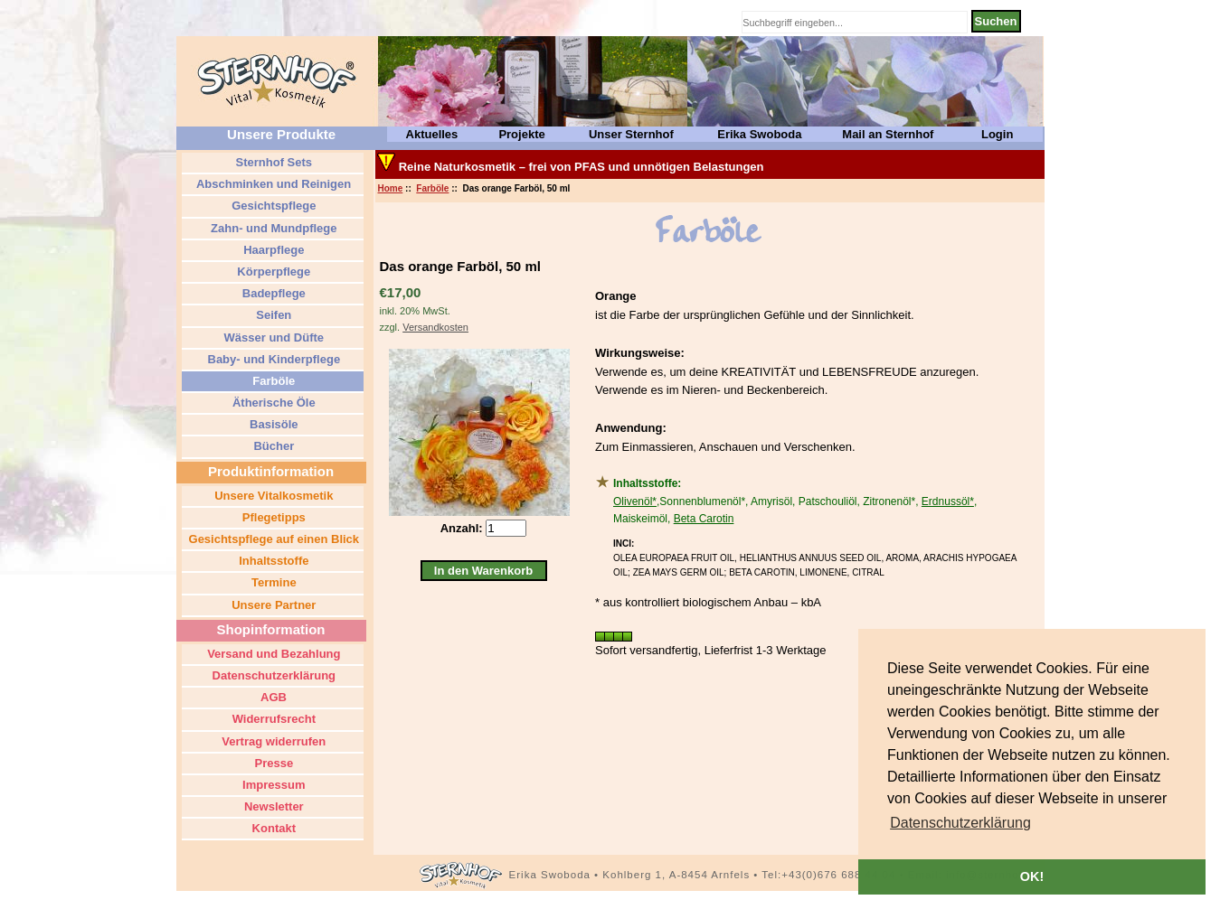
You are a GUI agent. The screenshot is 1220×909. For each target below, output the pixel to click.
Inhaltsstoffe (272, 560)
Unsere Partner (273, 605)
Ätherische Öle (272, 402)
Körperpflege (272, 271)
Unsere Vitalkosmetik (273, 495)
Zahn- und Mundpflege (272, 228)
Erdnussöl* (948, 501)
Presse (272, 763)
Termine (272, 582)
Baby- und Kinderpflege (272, 359)
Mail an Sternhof (887, 134)
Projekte (521, 134)
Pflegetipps (272, 517)
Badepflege (272, 293)
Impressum (273, 785)
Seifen (272, 315)
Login (997, 134)
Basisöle (272, 424)
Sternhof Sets (272, 162)
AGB (272, 697)
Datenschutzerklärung (272, 675)
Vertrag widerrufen (272, 741)
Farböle (432, 188)
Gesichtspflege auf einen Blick (272, 539)
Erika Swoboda (759, 134)
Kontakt (272, 828)
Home (390, 188)
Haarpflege (273, 250)
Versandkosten (435, 327)
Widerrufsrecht (272, 719)
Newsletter (272, 806)
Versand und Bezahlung (272, 654)
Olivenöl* (635, 501)
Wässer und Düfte (272, 337)
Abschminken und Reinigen (272, 184)
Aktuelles (432, 134)
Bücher (272, 446)
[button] (960, 823)
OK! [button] (1032, 876)
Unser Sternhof (631, 134)
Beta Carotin (704, 518)
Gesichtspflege (273, 205)
